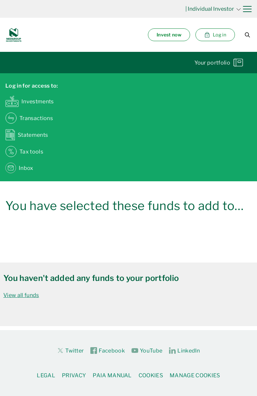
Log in (215, 35)
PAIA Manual (112, 375)
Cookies (151, 375)
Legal (46, 375)
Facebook (107, 351)
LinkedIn (184, 351)
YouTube (147, 351)
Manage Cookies (195, 375)
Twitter (70, 350)
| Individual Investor (213, 9)
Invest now (169, 34)
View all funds (21, 295)
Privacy (74, 375)
